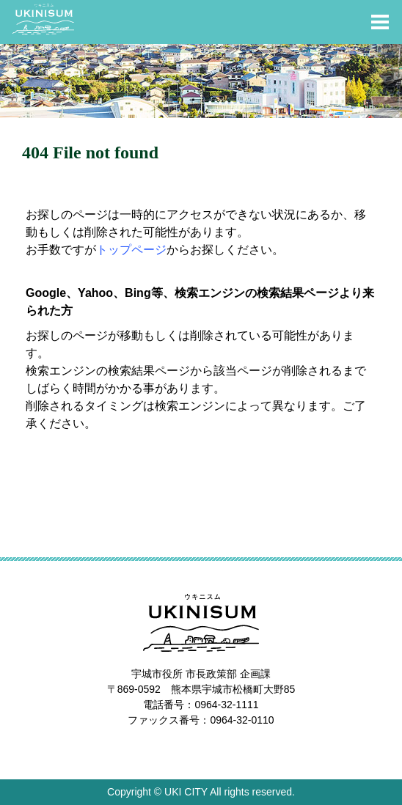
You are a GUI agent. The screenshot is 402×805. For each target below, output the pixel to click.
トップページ (131, 249)
